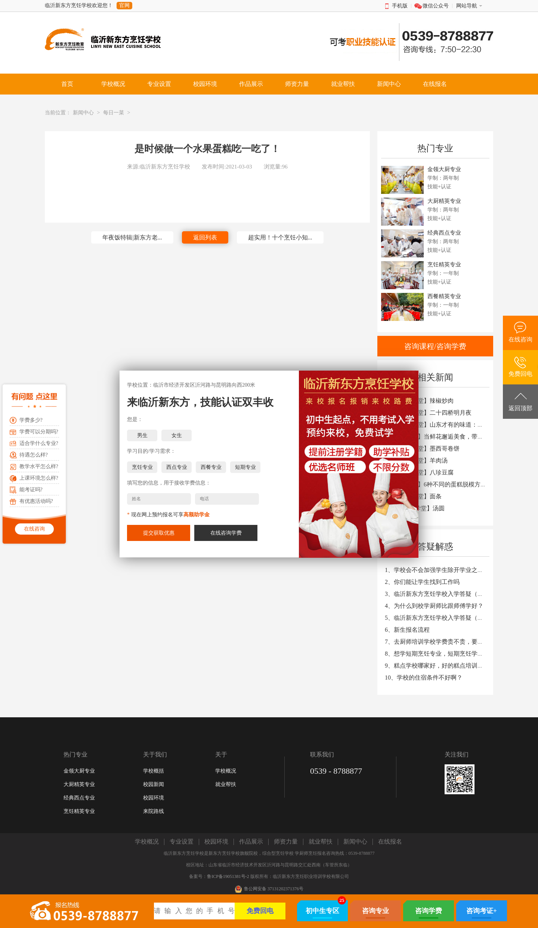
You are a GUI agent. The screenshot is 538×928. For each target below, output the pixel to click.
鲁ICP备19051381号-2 (228, 876)
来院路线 (153, 811)
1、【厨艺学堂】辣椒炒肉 (419, 401)
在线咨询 (34, 529)
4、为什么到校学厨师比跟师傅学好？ (434, 606)
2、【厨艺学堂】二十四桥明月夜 (428, 412)
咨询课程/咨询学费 (435, 346)
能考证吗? (31, 489)
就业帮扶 (225, 784)
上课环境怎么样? (38, 478)
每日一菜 (113, 112)
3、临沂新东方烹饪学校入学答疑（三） (437, 594)
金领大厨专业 (79, 771)
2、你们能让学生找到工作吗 (422, 582)
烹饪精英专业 (79, 811)
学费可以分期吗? (38, 431)
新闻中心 (83, 112)
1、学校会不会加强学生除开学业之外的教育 (443, 570)
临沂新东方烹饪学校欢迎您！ (79, 5)
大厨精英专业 (79, 784)
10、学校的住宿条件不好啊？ (424, 677)
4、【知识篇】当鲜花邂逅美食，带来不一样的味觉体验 (458, 436)
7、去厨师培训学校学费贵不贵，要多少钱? (441, 641)
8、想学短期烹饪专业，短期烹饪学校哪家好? (444, 653)
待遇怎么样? (33, 455)
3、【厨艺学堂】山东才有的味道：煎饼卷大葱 (446, 424)
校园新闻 (153, 784)
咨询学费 (428, 911)
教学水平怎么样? (38, 466)
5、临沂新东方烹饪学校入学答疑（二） (437, 618)
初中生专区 (322, 911)
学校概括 (153, 771)
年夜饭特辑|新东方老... (132, 237)
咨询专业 (375, 911)
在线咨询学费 (226, 533)
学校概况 (225, 771)
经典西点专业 (79, 798)
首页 (67, 84)
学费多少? (31, 420)
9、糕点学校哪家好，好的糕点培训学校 (437, 665)
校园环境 (153, 798)
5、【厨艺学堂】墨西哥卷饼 (422, 448)
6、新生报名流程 (407, 630)
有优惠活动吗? (36, 501)
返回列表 (205, 237)
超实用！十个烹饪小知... (280, 237)
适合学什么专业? (38, 443)
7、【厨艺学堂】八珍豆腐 (419, 472)
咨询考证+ (481, 911)
